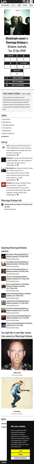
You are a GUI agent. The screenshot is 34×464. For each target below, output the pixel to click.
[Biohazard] (3, 159)
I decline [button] (20, 454)
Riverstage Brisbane (16, 42)
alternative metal (6, 423)
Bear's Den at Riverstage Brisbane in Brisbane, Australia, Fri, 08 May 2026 (17, 270)
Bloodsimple (12, 38)
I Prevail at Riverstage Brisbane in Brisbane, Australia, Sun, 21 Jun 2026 (19, 324)
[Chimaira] (3, 184)
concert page (10, 155)
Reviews (4, 462)
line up (25, 5)
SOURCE (17, 10)
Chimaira (9, 183)
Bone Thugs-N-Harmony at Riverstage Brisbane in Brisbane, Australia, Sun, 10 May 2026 (17, 286)
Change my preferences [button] (20, 458)
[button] (28, 2)
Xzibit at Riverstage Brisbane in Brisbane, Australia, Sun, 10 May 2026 (18, 295)
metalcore (4, 427)
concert (22, 38)
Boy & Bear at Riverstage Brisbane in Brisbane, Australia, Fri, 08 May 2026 (17, 255)
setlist (19, 5)
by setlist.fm (5, 136)
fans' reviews (5, 5)
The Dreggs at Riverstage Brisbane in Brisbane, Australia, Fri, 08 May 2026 (17, 263)
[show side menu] (31, 1)
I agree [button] (20, 451)
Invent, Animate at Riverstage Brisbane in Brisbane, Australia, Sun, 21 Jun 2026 (18, 317)
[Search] (24, 1)
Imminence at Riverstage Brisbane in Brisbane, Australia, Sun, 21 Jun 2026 (17, 309)
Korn (7, 146)
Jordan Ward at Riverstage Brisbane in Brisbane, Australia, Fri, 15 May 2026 (17, 302)
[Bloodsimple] (3, 169)
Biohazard (9, 158)
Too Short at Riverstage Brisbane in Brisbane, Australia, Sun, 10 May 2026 (17, 278)
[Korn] (3, 147)
